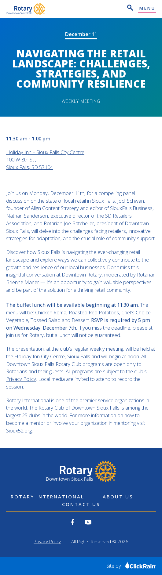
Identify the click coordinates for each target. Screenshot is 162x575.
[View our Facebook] (73, 522)
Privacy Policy (21, 378)
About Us (118, 497)
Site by (131, 565)
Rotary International (47, 497)
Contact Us (81, 504)
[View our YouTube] (88, 522)
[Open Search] (129, 8)
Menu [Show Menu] (147, 8)
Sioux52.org (19, 430)
